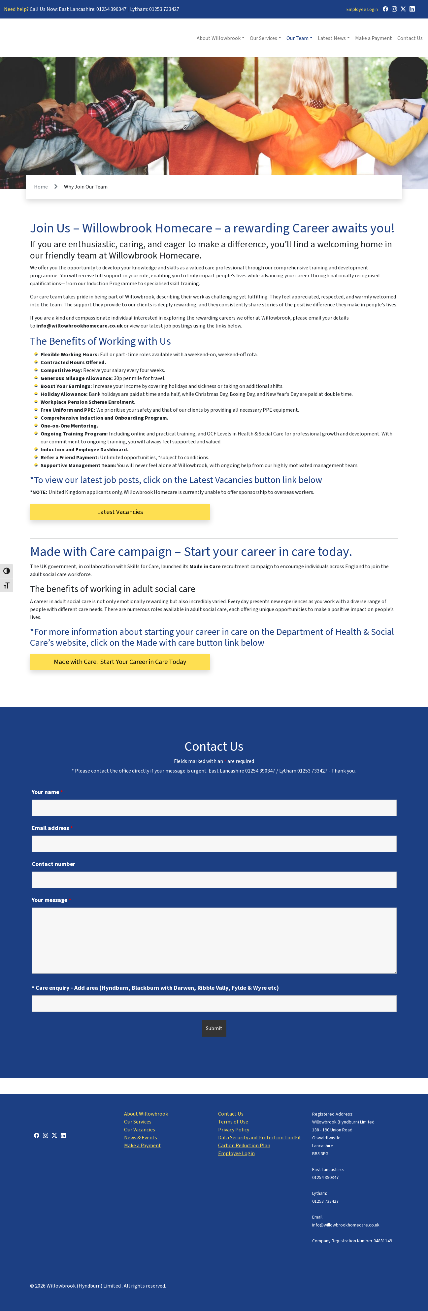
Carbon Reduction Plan (244, 1145)
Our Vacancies (139, 1129)
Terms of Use (233, 1121)
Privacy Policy (233, 1129)
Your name (47, 792)
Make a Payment (373, 38)
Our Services (263, 38)
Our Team (297, 38)
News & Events (140, 1137)
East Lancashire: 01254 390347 (92, 9)
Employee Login (362, 9)
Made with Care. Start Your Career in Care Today (120, 662)
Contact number (53, 864)
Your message (51, 900)
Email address (52, 828)
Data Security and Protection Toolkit (259, 1137)
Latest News (332, 38)
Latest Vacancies (120, 512)
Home (41, 186)
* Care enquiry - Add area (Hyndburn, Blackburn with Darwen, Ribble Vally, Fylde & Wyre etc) (155, 988)
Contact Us (410, 38)
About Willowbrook (219, 38)
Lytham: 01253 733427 (154, 9)
